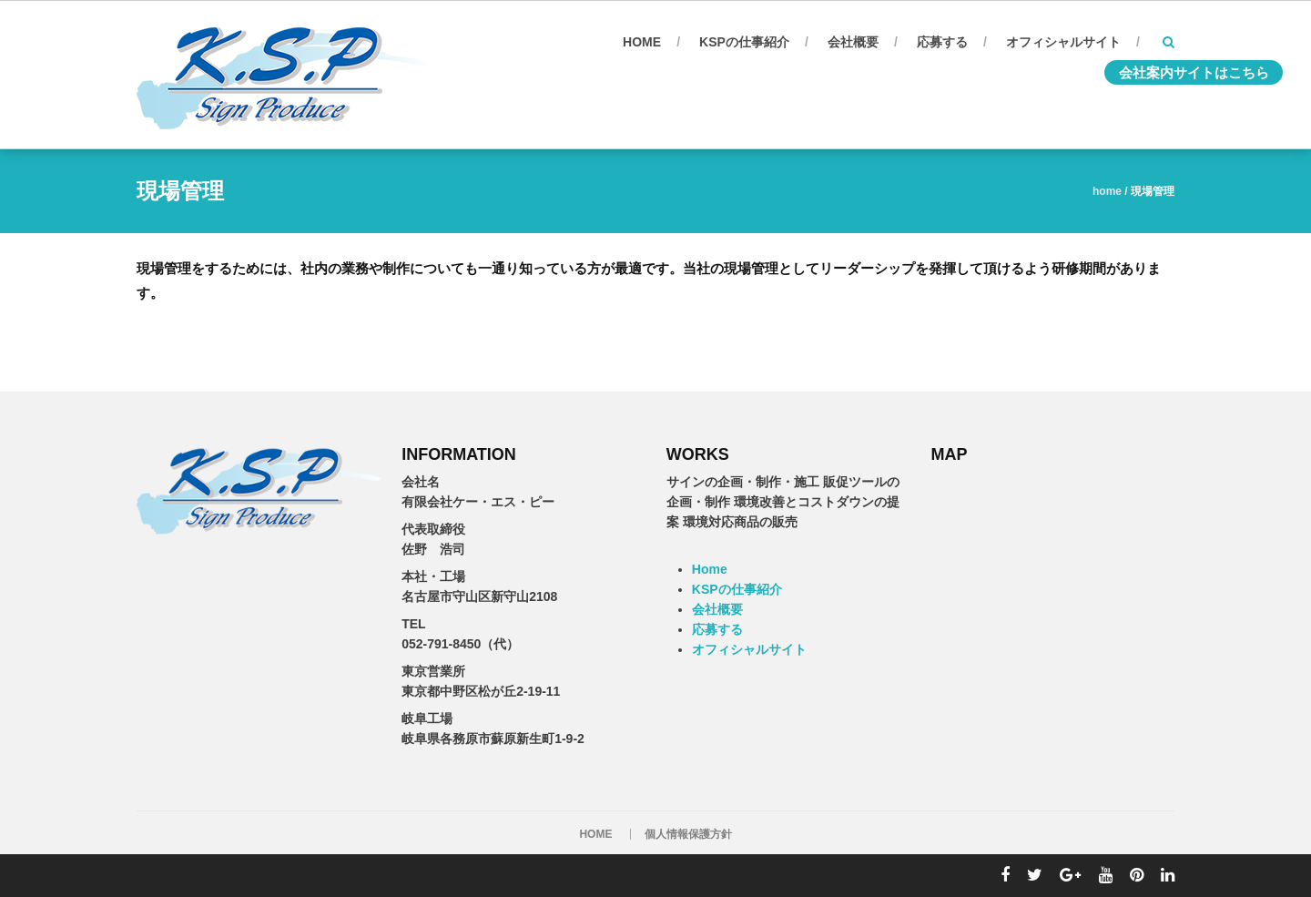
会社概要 (853, 42)
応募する (942, 42)
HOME (595, 834)
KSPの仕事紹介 (744, 42)
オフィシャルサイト (1063, 42)
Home (642, 42)
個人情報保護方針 (688, 834)
